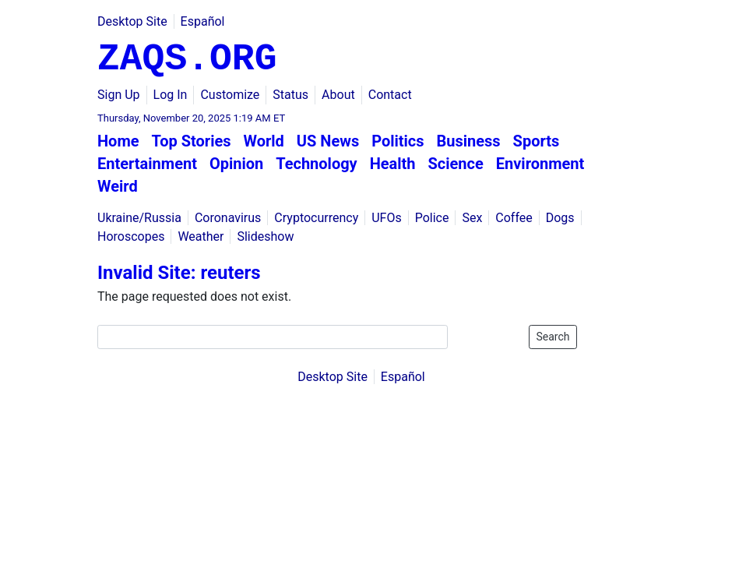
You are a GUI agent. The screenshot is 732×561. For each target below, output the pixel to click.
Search (552, 336)
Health (393, 163)
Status (290, 94)
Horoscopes (130, 236)
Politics (397, 141)
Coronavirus (228, 217)
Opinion (236, 163)
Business (469, 141)
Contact (390, 94)
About (338, 94)
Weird (117, 186)
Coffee (513, 217)
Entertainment (147, 163)
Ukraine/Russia (139, 217)
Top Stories (191, 141)
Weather (200, 236)
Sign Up (118, 94)
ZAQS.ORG (186, 59)
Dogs (560, 217)
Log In (170, 94)
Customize (229, 94)
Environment (540, 163)
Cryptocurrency (316, 217)
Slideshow (265, 236)
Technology (316, 163)
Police (432, 217)
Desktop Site (132, 21)
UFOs (386, 217)
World (264, 141)
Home (118, 141)
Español (203, 21)
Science (456, 163)
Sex (472, 217)
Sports (536, 141)
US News (328, 141)
